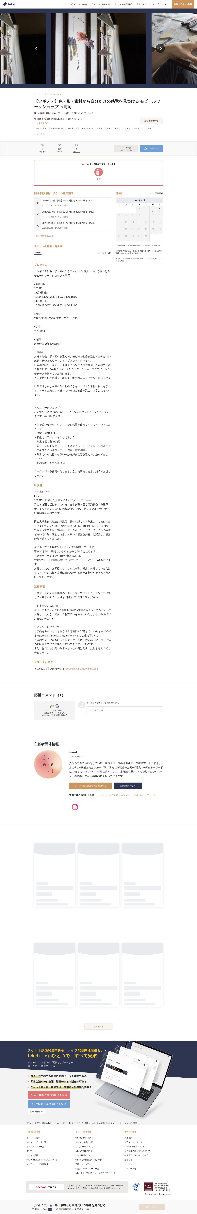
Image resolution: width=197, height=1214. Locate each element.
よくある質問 (32, 1155)
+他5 (49, 1209)
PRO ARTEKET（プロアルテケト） (42, 1159)
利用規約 (128, 1137)
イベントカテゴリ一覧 (36, 1142)
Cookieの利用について (134, 1146)
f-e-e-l (73, 752)
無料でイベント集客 (183, 4)
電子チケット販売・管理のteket (38, 1123)
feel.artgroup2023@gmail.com (81, 668)
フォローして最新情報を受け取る (90, 785)
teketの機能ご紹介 (83, 1151)
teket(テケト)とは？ (84, 1137)
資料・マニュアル (83, 1164)
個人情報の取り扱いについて (137, 1151)
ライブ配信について (84, 1155)
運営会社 (128, 1159)
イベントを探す (33, 1137)
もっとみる (39, 134)
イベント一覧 (59, 1123)
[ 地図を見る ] (43, 122)
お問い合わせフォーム (144, 795)
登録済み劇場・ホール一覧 (87, 1168)
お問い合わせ (130, 1168)
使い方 (29, 1151)
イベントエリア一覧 (35, 1146)
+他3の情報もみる (44, 235)
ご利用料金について (84, 1146)
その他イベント (56, 94)
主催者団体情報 (151, 120)
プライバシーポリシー (134, 1142)
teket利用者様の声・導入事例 (88, 1159)
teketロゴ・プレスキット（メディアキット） (95, 1173)
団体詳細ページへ (128, 785)
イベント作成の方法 (84, 1142)
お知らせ (128, 1164)
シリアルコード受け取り (37, 1164)
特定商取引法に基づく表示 (136, 1155)
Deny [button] (154, 1200)
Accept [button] (169, 1200)
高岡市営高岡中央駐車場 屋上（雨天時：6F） (79, 1209)
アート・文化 (40, 94)
